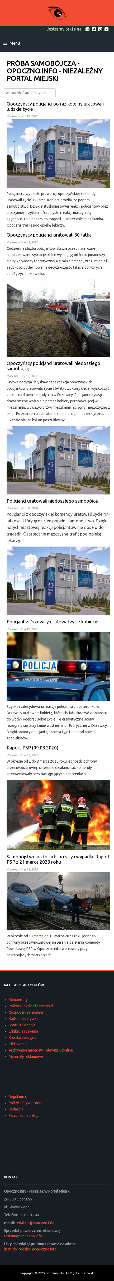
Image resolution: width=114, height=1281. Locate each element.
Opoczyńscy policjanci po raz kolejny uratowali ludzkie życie (55, 106)
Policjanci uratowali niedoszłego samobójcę (52, 500)
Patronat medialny (23, 1115)
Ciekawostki (18, 1044)
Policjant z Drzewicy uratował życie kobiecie (52, 621)
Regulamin (17, 1096)
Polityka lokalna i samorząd (31, 1006)
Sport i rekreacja (22, 1025)
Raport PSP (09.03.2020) (32, 747)
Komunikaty (18, 1000)
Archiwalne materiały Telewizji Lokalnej (41, 1050)
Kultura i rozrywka (23, 1019)
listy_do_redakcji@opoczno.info (30, 1249)
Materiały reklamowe (26, 1056)
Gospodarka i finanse (26, 1012)
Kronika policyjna (22, 1037)
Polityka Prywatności (25, 1103)
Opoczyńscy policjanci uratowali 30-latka (49, 234)
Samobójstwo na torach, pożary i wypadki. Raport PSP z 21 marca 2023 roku (58, 859)
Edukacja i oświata (23, 1031)
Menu (11, 43)
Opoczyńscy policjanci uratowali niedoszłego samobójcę (53, 366)
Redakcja (16, 1109)
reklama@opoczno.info (23, 1236)
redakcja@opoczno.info (35, 1223)
